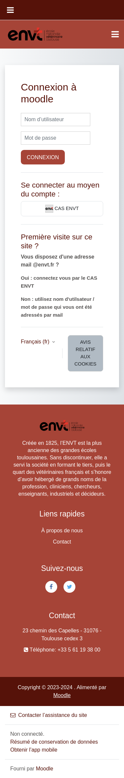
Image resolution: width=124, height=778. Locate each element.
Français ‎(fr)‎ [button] (36, 341)
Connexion (43, 157)
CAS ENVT (62, 209)
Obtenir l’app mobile (33, 750)
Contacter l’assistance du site (48, 715)
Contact (62, 542)
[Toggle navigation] (115, 34)
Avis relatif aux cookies (85, 353)
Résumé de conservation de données (54, 742)
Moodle (61, 695)
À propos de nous (62, 530)
